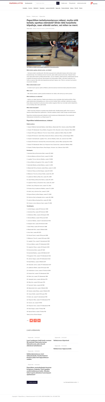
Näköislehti (35, 8)
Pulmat (80, 8)
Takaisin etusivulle (32, 382)
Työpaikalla (42, 8)
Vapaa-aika (58, 8)
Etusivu (28, 16)
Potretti (76, 8)
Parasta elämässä (65, 8)
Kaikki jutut (35, 16)
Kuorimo (30, 8)
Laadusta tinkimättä (50, 8)
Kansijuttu (25, 8)
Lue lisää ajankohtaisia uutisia (71, 382)
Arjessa (71, 8)
